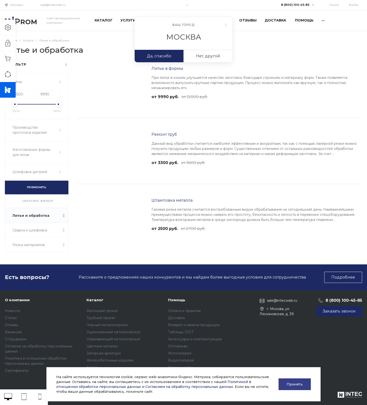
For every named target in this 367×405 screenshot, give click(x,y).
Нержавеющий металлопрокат (113, 339)
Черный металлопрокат (107, 325)
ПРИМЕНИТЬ (36, 187)
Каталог (94, 300)
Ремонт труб (164, 134)
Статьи (11, 318)
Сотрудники (15, 339)
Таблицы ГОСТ (181, 332)
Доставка (176, 318)
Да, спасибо (159, 56)
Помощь (176, 300)
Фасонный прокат (102, 311)
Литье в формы (167, 68)
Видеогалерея (181, 360)
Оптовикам (178, 346)
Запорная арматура (103, 353)
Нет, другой (208, 56)
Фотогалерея (179, 353)
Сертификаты (17, 370)
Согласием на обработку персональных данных (189, 386)
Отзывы (11, 325)
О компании (17, 300)
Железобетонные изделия (109, 360)
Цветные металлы (102, 346)
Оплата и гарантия (184, 311)
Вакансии (13, 332)
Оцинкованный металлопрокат (113, 332)
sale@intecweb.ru (53, 5)
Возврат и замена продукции (194, 325)
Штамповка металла (172, 200)
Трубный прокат (100, 318)
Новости (12, 311)
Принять (295, 384)
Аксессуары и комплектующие (195, 339)
